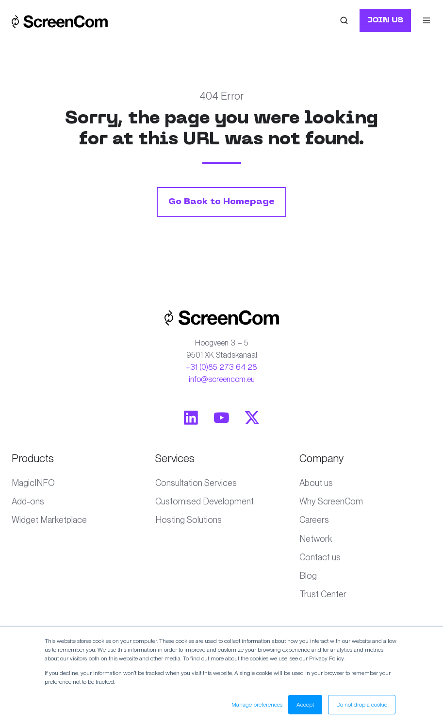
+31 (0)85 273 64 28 (221, 367)
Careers (314, 520)
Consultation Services (196, 483)
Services (175, 458)
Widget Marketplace (49, 520)
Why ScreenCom (331, 501)
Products (33, 458)
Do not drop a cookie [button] (361, 704)
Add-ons (28, 501)
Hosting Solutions (188, 520)
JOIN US (385, 20)
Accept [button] (305, 704)
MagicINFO (33, 483)
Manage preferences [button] (256, 704)
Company (321, 458)
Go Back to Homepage (221, 202)
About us (316, 483)
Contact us (320, 557)
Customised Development (204, 501)
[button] (344, 20)
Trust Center (322, 594)
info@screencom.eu (222, 379)
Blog (308, 576)
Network (315, 539)
